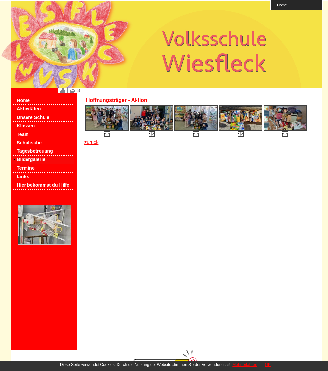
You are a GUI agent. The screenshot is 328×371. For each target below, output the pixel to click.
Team (23, 134)
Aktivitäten (29, 108)
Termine (26, 168)
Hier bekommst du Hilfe (43, 185)
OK (268, 364)
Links (23, 176)
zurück (91, 142)
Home (282, 5)
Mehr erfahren (244, 364)
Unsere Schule (33, 117)
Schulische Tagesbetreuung (35, 147)
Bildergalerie (31, 159)
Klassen (26, 125)
